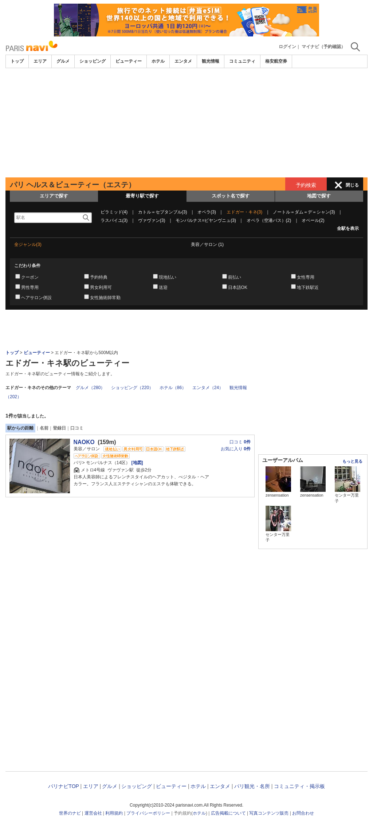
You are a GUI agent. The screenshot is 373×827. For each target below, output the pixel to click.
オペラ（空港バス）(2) (269, 220)
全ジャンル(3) (28, 244)
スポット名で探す (231, 196)
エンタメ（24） (207, 387)
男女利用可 (101, 287)
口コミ (76, 428)
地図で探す (319, 196)
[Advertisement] (186, 123)
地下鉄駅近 (308, 287)
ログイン (287, 46)
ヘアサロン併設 (36, 297)
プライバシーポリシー (148, 813)
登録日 (59, 428)
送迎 (163, 287)
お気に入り (236, 448)
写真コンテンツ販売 (268, 813)
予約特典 (98, 277)
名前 (44, 428)
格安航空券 (276, 61)
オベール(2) (313, 220)
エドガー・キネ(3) (245, 212)
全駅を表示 (348, 228)
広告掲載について (228, 813)
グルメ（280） (90, 387)
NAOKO (84, 442)
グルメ (63, 61)
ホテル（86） (173, 387)
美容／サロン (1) (207, 244)
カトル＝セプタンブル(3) (162, 212)
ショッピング (92, 61)
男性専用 (30, 287)
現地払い (167, 277)
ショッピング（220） (132, 387)
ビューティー (128, 61)
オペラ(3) (206, 212)
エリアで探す (54, 196)
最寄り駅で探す (142, 196)
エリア (40, 61)
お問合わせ (303, 813)
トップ (17, 61)
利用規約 (114, 813)
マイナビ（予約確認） (323, 46)
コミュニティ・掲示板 (299, 786)
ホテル (158, 61)
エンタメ (183, 61)
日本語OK (237, 287)
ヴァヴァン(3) (151, 220)
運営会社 (93, 813)
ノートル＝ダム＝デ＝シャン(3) (304, 212)
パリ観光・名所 (252, 786)
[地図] (136, 462)
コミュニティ (242, 61)
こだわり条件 (27, 265)
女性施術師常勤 (105, 297)
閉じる (352, 185)
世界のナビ (70, 813)
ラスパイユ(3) (114, 220)
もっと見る (352, 461)
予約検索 (306, 185)
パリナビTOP (63, 786)
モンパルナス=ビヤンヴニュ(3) (206, 220)
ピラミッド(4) (114, 212)
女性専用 (305, 277)
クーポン (30, 277)
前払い (234, 277)
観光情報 (210, 61)
